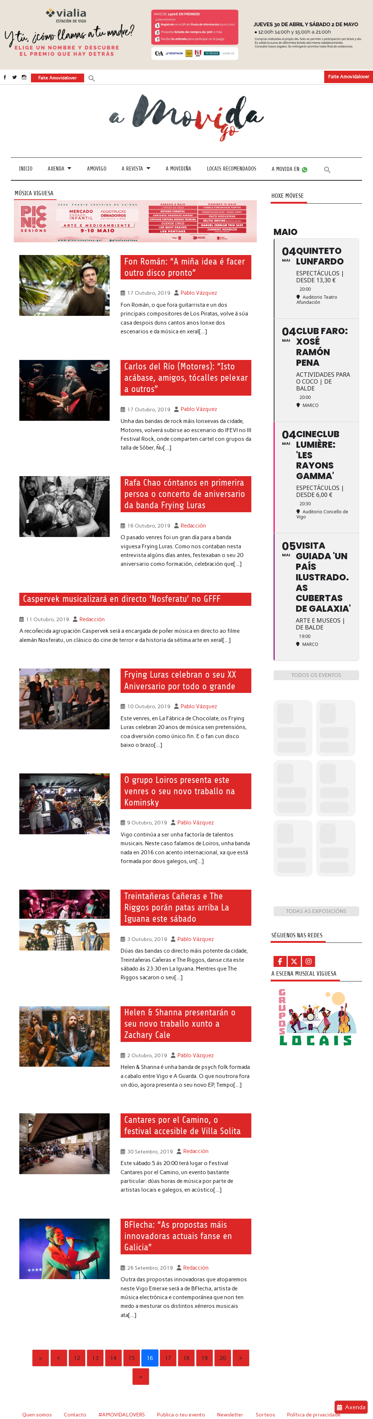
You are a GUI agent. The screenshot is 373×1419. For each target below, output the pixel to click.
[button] (91, 77)
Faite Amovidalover (348, 76)
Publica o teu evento (182, 1395)
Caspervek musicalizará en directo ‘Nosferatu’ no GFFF (117, 596)
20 (222, 1338)
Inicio (25, 168)
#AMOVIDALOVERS (122, 1395)
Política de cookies (44, 1404)
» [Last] (140, 1357)
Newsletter (231, 1395)
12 (77, 1338)
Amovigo (96, 168)
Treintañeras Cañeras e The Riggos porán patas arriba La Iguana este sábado (184, 902)
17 (168, 1338)
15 (131, 1338)
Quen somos (37, 1395)
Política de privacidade (315, 1395)
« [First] (40, 1338)
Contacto (75, 1395)
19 (204, 1338)
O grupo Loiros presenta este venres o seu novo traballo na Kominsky (176, 787)
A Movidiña (178, 168)
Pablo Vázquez (198, 292)
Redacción (192, 522)
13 (95, 1338)
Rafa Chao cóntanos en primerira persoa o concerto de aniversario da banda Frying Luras (181, 492)
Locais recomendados (231, 168)
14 (113, 1338)
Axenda (56, 168)
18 (186, 1338)
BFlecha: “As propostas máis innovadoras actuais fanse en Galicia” (175, 1218)
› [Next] (240, 1338)
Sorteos (266, 1395)
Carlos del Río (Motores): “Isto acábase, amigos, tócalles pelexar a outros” (183, 376)
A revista (132, 168)
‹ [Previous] (58, 1338)
